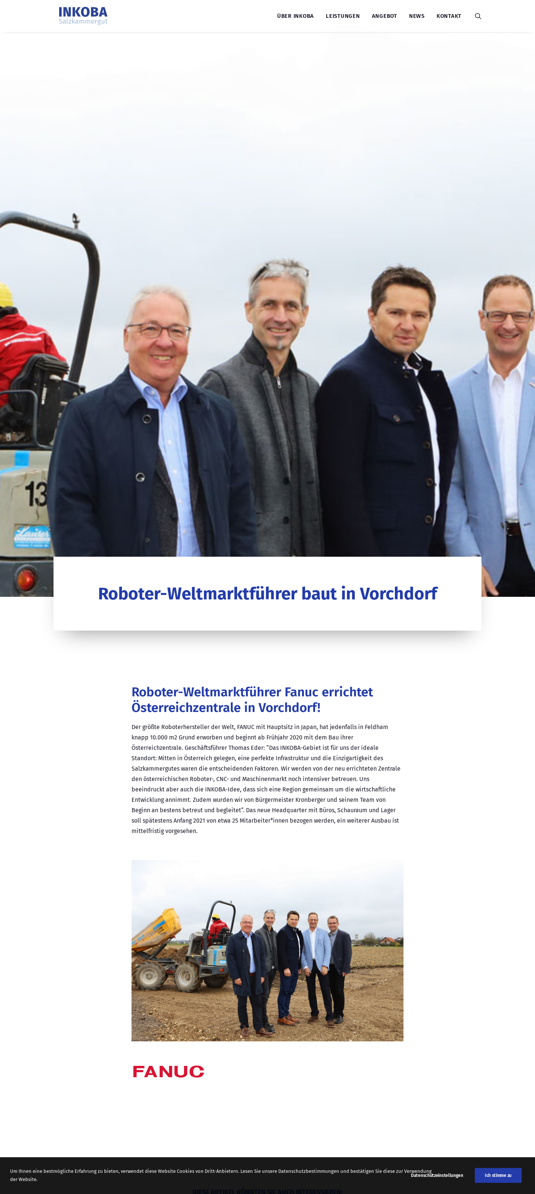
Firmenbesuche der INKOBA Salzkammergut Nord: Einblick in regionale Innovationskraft (265, 857)
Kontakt (449, 16)
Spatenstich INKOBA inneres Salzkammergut (111, 857)
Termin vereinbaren (369, 1099)
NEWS (72, 1072)
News (417, 16)
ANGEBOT (77, 1060)
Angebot (384, 16)
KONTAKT (76, 1097)
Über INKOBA (295, 16)
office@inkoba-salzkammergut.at (223, 1085)
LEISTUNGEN (81, 1048)
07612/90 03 (192, 1099)
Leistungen (343, 16)
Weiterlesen (100, 906)
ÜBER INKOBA (83, 1085)
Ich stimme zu (498, 1181)
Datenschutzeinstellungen (437, 1181)
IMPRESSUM (81, 1109)
